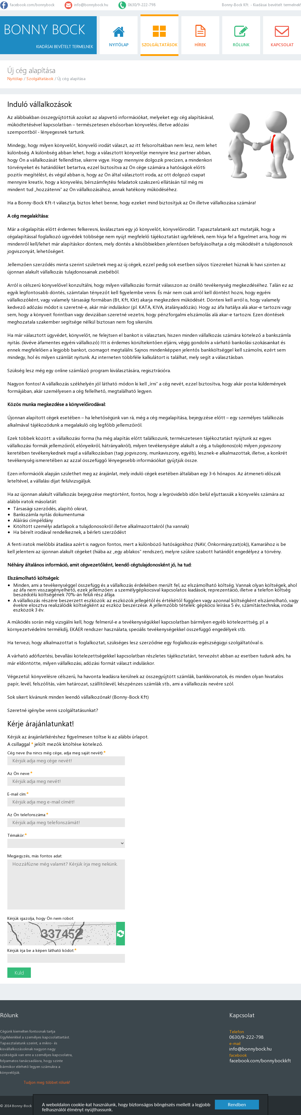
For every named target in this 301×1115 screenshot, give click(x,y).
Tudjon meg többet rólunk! (47, 1082)
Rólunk (9, 1015)
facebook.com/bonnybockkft (260, 1060)
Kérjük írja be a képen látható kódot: (41, 950)
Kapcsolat (242, 1015)
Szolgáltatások (39, 78)
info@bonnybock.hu (91, 4)
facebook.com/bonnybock (32, 4)
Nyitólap (15, 78)
